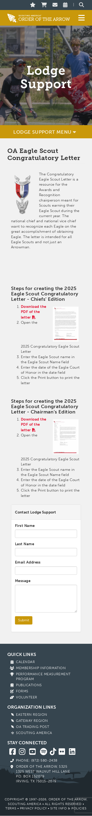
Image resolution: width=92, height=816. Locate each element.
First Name (25, 526)
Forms (22, 691)
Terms (10, 808)
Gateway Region (32, 721)
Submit (23, 620)
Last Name (24, 544)
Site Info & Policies (68, 808)
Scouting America (34, 733)
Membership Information (41, 668)
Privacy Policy (33, 808)
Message (22, 581)
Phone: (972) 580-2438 (36, 760)
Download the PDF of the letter (33, 312)
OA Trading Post (32, 727)
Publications (29, 685)
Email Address (28, 562)
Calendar (25, 662)
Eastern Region (31, 715)
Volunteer (26, 697)
